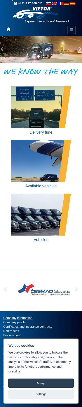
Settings (41, 394)
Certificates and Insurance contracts (27, 326)
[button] (5, 288)
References (11, 331)
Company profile (14, 322)
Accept (41, 383)
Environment (12, 335)
